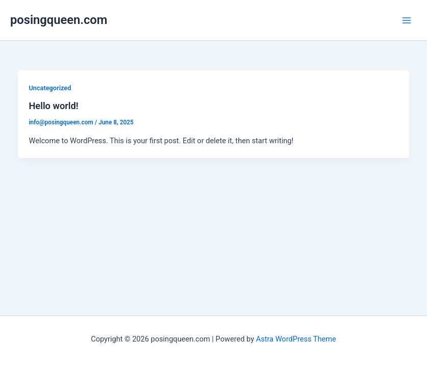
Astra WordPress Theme (296, 339)
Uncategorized (50, 88)
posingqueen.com (58, 20)
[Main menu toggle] (406, 20)
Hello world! (53, 105)
